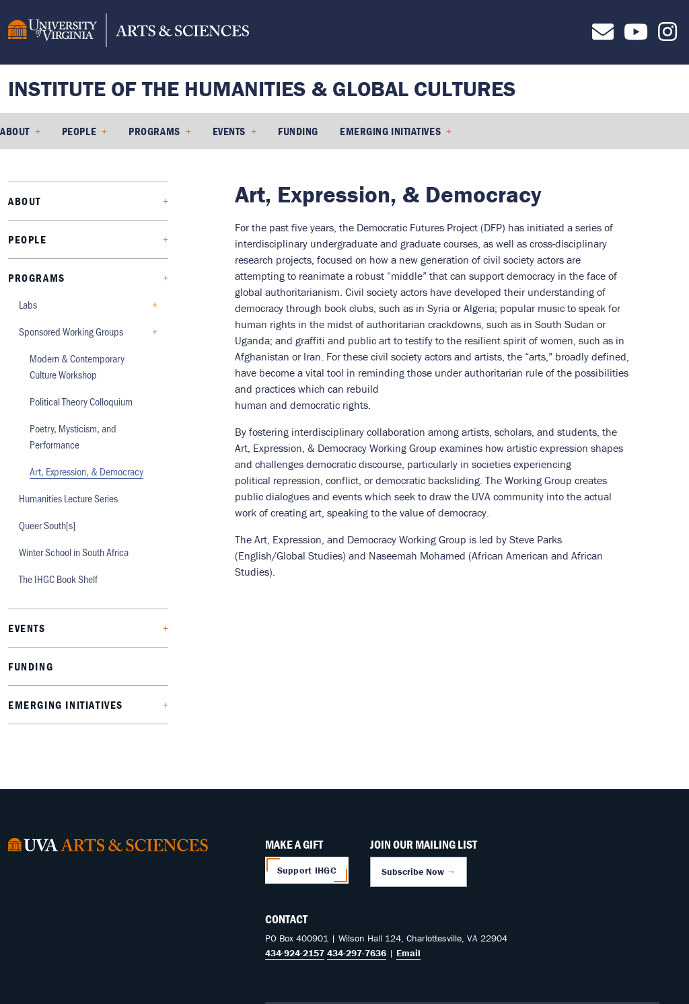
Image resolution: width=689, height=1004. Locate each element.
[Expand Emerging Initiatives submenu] (140, 705)
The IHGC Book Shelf (58, 579)
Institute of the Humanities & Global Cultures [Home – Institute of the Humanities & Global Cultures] (262, 88)
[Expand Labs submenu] (91, 305)
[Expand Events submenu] (101, 628)
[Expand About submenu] (99, 201)
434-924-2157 (294, 953)
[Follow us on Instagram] (667, 35)
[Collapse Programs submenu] (111, 278)
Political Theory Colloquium (81, 401)
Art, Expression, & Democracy (86, 471)
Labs (28, 304)
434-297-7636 (356, 953)
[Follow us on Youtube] (636, 35)
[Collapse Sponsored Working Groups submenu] (135, 331)
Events (229, 131)
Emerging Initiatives (390, 131)
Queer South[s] (47, 525)
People (79, 131)
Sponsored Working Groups (71, 331)
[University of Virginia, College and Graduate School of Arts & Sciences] (128, 32)
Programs (154, 131)
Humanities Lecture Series (68, 498)
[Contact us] (603, 35)
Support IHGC (306, 870)
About (15, 131)
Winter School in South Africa (74, 552)
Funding (298, 131)
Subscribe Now (413, 871)
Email (408, 953)
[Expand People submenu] (102, 239)
